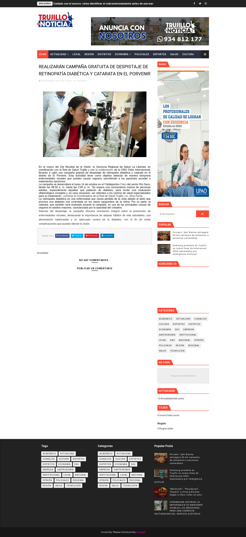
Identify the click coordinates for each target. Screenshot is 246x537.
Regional (193, 345)
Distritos (104, 54)
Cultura (188, 54)
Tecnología (177, 351)
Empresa (188, 329)
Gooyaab (140, 532)
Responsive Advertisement (183, 376)
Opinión (199, 340)
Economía (121, 54)
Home (42, 54)
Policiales (142, 54)
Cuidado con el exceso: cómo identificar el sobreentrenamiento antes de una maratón (106, 3)
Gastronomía (167, 335)
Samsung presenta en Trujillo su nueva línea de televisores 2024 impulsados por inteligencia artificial (178, 476)
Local (77, 54)
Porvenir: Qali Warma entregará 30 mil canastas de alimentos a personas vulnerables (191, 235)
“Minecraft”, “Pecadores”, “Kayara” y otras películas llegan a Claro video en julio (186, 492)
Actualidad (58, 54)
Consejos (200, 319)
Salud (174, 54)
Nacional (184, 340)
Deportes (159, 54)
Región (89, 54)
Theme (116, 532)
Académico (165, 319)
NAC (172, 340)
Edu (177, 329)
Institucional (187, 335)
